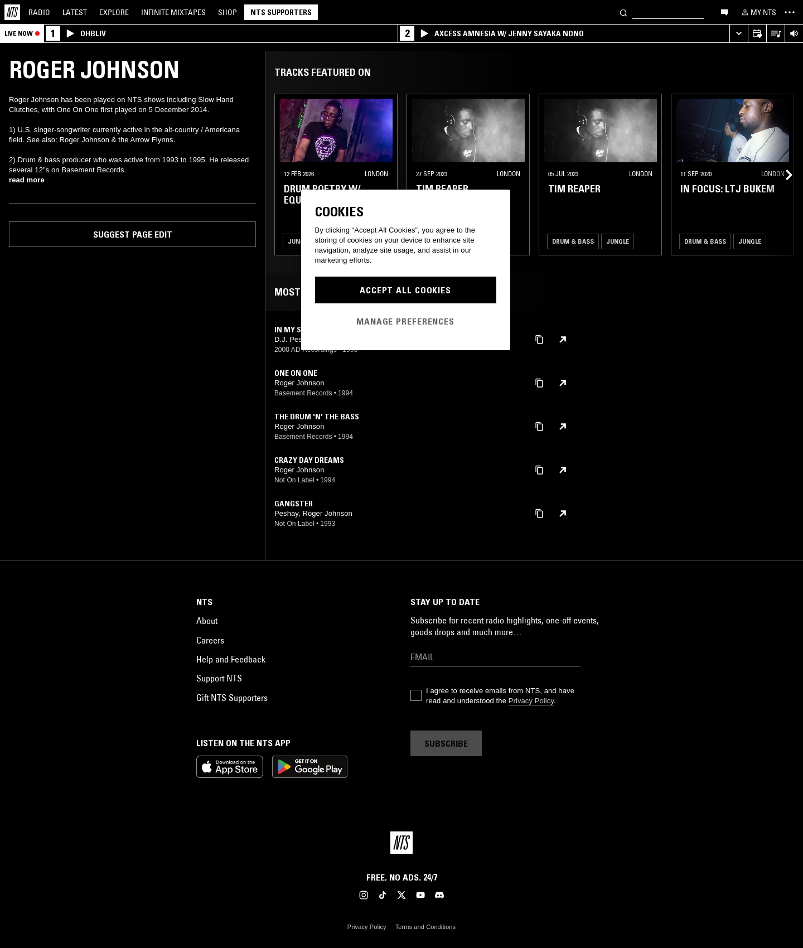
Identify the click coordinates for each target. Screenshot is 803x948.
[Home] (12, 12)
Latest (74, 12)
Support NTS (219, 678)
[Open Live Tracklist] (775, 34)
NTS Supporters (281, 12)
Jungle (299, 241)
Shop (227, 12)
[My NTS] (758, 12)
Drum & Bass (573, 241)
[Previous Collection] (782, 174)
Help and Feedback (230, 659)
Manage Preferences (405, 321)
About (206, 620)
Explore (114, 12)
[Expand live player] (738, 34)
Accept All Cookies (405, 290)
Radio (39, 12)
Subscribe (446, 743)
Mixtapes (173, 12)
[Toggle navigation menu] (790, 12)
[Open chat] (724, 11)
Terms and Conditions (425, 926)
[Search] (623, 12)
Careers (210, 640)
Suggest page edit (132, 234)
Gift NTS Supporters (232, 697)
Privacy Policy (531, 701)
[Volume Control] (794, 34)
